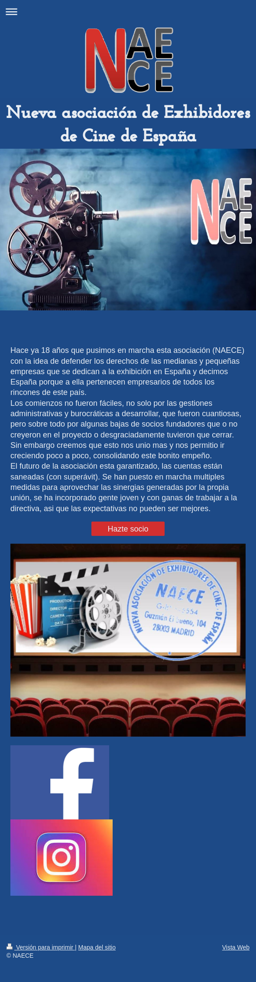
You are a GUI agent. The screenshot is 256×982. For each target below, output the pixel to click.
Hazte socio (127, 529)
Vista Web (236, 947)
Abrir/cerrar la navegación (128, 11)
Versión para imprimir (40, 947)
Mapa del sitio (97, 947)
